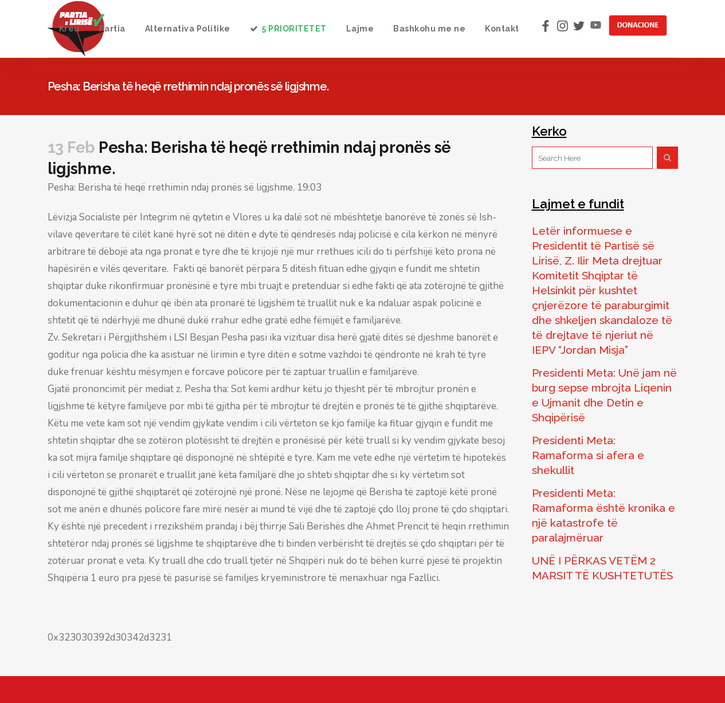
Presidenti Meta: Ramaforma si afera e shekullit (588, 455)
